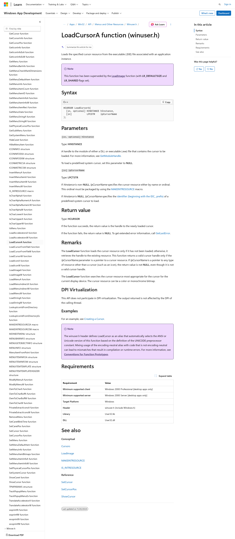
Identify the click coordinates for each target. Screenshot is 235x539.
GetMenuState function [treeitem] (21, 92)
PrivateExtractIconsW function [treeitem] (24, 393)
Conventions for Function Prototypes (86, 354)
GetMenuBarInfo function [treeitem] (22, 46)
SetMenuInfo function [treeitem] (20, 430)
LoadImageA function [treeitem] (20, 250)
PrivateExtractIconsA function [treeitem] (24, 388)
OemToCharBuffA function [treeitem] (22, 374)
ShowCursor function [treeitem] (19, 462)
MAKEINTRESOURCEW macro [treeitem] (24, 310)
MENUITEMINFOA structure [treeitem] (23, 338)
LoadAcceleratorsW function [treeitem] (23, 218)
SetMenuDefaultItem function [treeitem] (24, 425)
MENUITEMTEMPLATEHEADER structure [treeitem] (24, 354)
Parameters (201, 34)
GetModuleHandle (110, 155)
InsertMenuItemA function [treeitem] (22, 157)
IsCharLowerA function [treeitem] (20, 195)
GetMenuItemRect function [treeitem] (23, 88)
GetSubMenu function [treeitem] (20, 111)
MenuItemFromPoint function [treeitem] (24, 333)
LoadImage (118, 76)
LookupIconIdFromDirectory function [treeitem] (23, 290)
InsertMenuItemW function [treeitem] (22, 162)
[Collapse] (40, 22)
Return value (202, 39)
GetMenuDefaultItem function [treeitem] (24, 60)
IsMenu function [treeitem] (17, 209)
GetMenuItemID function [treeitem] (21, 74)
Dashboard (223, 13)
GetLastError (163, 233)
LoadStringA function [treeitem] (20, 278)
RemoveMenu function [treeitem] (20, 397)
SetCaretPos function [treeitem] (19, 407)
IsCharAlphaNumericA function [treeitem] (24, 181)
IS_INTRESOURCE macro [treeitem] (21, 171)
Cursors (65, 446)
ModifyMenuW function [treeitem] (21, 365)
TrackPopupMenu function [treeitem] (22, 472)
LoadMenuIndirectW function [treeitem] (24, 269)
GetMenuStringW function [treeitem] (22, 102)
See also (200, 51)
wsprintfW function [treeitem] (18, 495)
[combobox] (22, 28)
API (89, 24)
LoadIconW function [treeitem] (19, 246)
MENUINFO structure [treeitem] (20, 328)
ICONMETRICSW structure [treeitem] (22, 148)
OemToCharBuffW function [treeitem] (22, 379)
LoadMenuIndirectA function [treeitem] (23, 264)
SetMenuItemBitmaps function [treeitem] (24, 435)
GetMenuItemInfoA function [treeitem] (23, 78)
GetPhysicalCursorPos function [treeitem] (24, 106)
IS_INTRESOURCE (71, 467)
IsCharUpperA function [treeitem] (20, 199)
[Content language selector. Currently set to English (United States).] (19, 534)
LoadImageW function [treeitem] (20, 255)
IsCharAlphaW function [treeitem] (20, 190)
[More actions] (171, 24)
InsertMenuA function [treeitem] (20, 153)
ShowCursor (68, 496)
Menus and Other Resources (109, 24)
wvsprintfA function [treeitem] (19, 500)
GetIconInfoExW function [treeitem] (21, 37)
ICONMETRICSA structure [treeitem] (22, 144)
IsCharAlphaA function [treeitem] (20, 176)
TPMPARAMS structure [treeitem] (20, 467)
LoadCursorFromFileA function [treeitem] (24, 227)
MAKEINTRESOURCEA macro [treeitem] (23, 305)
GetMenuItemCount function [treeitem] (23, 69)
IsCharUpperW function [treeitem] (21, 204)
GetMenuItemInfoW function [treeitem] (23, 83)
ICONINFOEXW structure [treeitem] (21, 139)
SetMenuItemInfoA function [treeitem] (23, 439)
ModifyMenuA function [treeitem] (20, 360)
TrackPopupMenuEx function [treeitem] (23, 476)
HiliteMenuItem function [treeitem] (21, 125)
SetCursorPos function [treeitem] (20, 416)
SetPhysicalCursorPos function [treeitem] (24, 449)
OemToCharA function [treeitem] (20, 369)
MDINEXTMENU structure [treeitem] (22, 314)
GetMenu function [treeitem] (18, 42)
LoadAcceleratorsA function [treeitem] (23, 213)
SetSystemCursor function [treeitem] (22, 453)
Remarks (200, 43)
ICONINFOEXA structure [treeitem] (21, 134)
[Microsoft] (6, 4)
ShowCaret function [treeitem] (19, 458)
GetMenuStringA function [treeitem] (22, 97)
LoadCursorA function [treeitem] (20, 223)
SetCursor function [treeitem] (18, 411)
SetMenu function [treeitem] (18, 421)
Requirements (202, 47)
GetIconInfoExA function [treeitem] (21, 33)
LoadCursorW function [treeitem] (20, 237)
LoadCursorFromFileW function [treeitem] (24, 232)
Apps (72, 24)
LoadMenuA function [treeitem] (19, 260)
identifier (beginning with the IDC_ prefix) (140, 196)
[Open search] (219, 4)
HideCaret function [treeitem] (18, 120)
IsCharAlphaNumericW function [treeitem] (25, 185)
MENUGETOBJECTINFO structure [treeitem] (25, 324)
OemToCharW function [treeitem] (20, 383)
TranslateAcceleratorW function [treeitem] (24, 486)
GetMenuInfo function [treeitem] (20, 64)
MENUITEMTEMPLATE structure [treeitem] (25, 347)
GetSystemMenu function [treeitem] (22, 116)
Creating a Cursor (94, 318)
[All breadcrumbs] (64, 24)
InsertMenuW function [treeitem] (20, 167)
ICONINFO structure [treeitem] (19, 130)
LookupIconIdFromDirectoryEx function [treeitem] (24, 298)
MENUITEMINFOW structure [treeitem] (23, 342)
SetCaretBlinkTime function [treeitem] (22, 402)
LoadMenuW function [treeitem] (20, 274)
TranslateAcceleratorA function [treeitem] (24, 481)
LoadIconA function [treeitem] (19, 241)
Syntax (199, 30)
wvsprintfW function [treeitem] (19, 504)
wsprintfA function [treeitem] (18, 490)
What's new (207, 13)
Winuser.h (132, 24)
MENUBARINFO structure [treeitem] (22, 319)
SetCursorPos (69, 489)
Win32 (81, 24)
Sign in (227, 4)
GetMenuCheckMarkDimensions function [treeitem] (25, 53)
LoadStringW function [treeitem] (20, 283)
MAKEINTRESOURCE (122, 189)
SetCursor (67, 482)
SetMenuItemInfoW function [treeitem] (23, 444)
